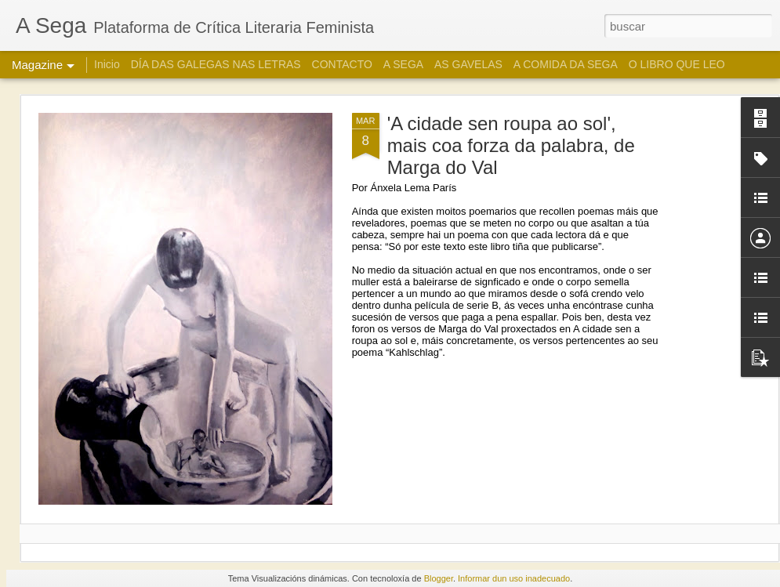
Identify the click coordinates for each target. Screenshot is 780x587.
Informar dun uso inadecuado (514, 578)
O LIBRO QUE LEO (677, 64)
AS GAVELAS (468, 64)
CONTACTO (342, 64)
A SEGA (403, 64)
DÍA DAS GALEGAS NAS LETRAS (216, 64)
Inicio (107, 64)
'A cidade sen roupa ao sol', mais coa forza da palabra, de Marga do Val (511, 145)
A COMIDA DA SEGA (565, 64)
